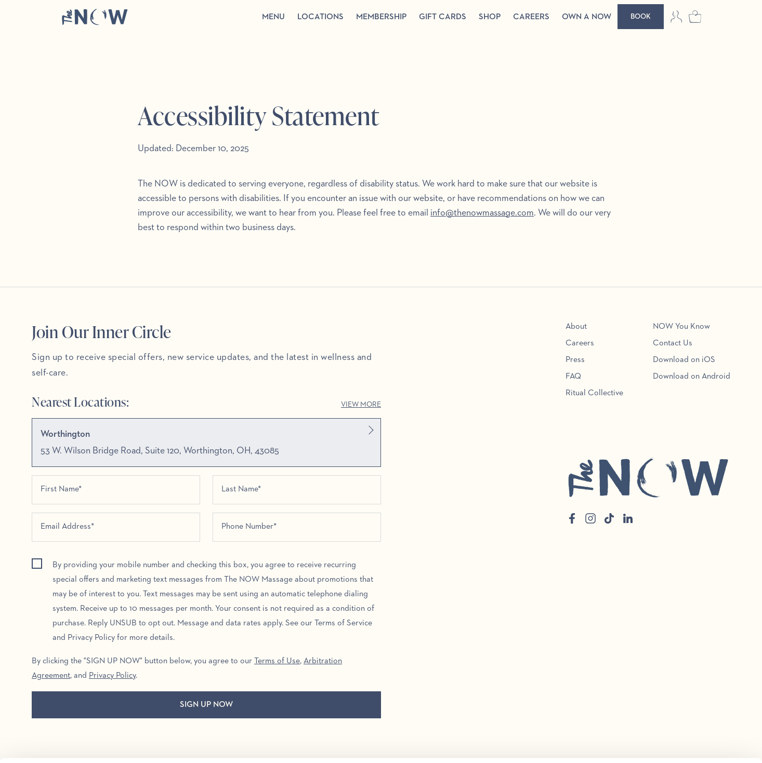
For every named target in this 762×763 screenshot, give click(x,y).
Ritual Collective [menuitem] (594, 393)
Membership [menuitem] (381, 17)
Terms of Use (277, 661)
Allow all (675, 691)
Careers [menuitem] (531, 17)
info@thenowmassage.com (482, 213)
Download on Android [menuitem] (691, 376)
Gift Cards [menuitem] (442, 17)
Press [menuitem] (575, 360)
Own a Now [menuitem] (586, 17)
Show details (160, 742)
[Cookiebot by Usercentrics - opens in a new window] (67, 743)
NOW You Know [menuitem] (681, 327)
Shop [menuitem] (490, 17)
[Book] (641, 16)
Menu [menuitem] (273, 17)
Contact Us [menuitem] (672, 343)
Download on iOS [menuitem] (684, 360)
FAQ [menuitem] (573, 376)
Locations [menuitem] (320, 17)
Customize (675, 724)
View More (361, 404)
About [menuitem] (576, 327)
